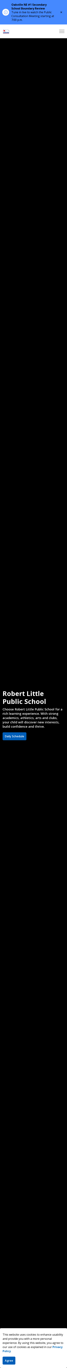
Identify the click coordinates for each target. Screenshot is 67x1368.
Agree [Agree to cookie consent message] (9, 1360)
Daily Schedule (14, 736)
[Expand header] (62, 31)
